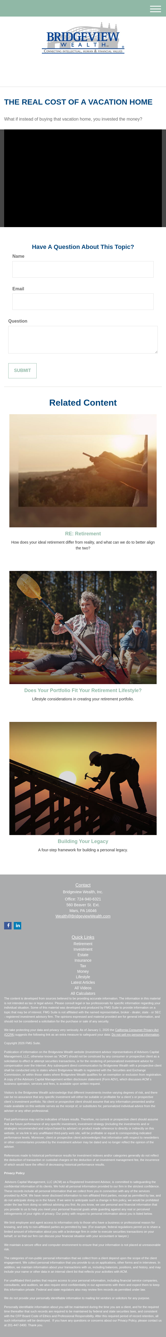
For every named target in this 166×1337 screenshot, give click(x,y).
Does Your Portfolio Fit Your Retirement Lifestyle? (83, 690)
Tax (83, 966)
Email (18, 288)
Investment (83, 949)
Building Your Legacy (83, 841)
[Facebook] (85, 65)
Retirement (83, 944)
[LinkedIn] (78, 65)
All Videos (82, 988)
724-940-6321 (83, 77)
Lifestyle (83, 977)
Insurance (83, 960)
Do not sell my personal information (135, 1034)
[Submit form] (22, 370)
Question (17, 321)
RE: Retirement (83, 533)
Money (83, 971)
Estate (83, 955)
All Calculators (83, 993)
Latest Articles (83, 982)
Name (18, 256)
